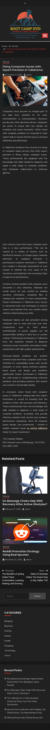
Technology (9, 650)
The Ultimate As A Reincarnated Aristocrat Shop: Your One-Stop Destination (22, 701)
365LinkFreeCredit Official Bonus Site (25, 717)
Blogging (8, 621)
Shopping (8, 645)
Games (7, 635)
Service (6, 62)
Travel (7, 655)
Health (7, 640)
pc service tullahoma (37, 428)
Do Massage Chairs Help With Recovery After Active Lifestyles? (25, 502)
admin (29, 75)
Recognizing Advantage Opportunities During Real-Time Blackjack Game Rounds (25, 681)
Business (8, 625)
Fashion (8, 630)
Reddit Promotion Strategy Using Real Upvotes (21, 553)
